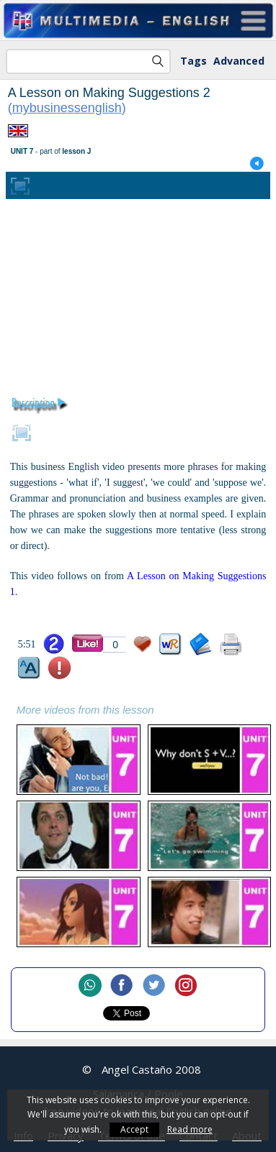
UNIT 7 (22, 151)
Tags (193, 61)
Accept (134, 1129)
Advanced (238, 61)
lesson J (76, 151)
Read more (190, 1129)
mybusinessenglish (67, 108)
